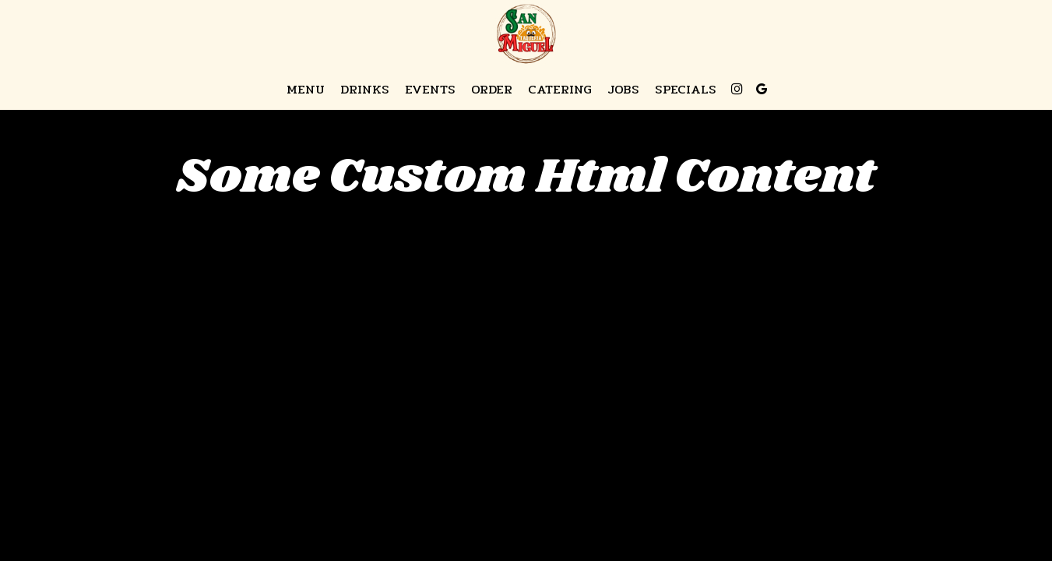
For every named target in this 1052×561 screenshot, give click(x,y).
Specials (685, 89)
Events (430, 89)
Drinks (364, 89)
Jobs (623, 89)
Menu (306, 89)
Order (491, 89)
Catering (560, 89)
